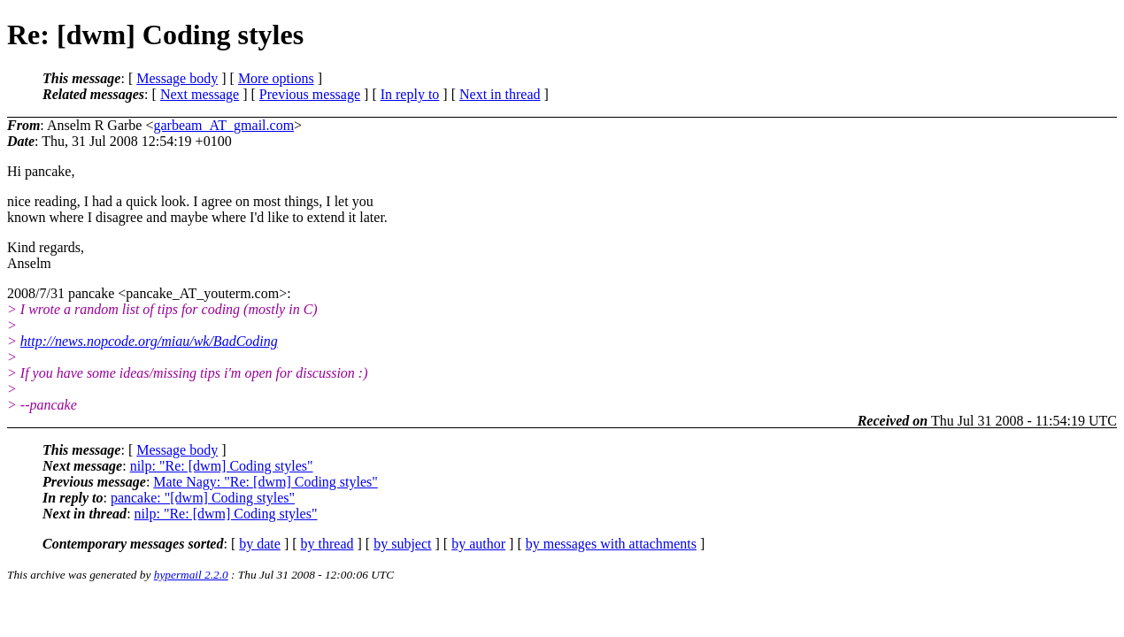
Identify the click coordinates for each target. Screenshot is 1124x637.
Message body (177, 78)
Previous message (309, 94)
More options (276, 78)
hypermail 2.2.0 (191, 574)
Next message (199, 94)
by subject (402, 543)
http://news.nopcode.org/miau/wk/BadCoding (149, 341)
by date (260, 543)
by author (478, 543)
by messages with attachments (611, 543)
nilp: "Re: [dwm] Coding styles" (221, 465)
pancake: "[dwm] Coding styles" (203, 497)
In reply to (410, 94)
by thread (327, 543)
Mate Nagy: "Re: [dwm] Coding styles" (265, 481)
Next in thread (500, 94)
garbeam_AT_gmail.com (223, 125)
